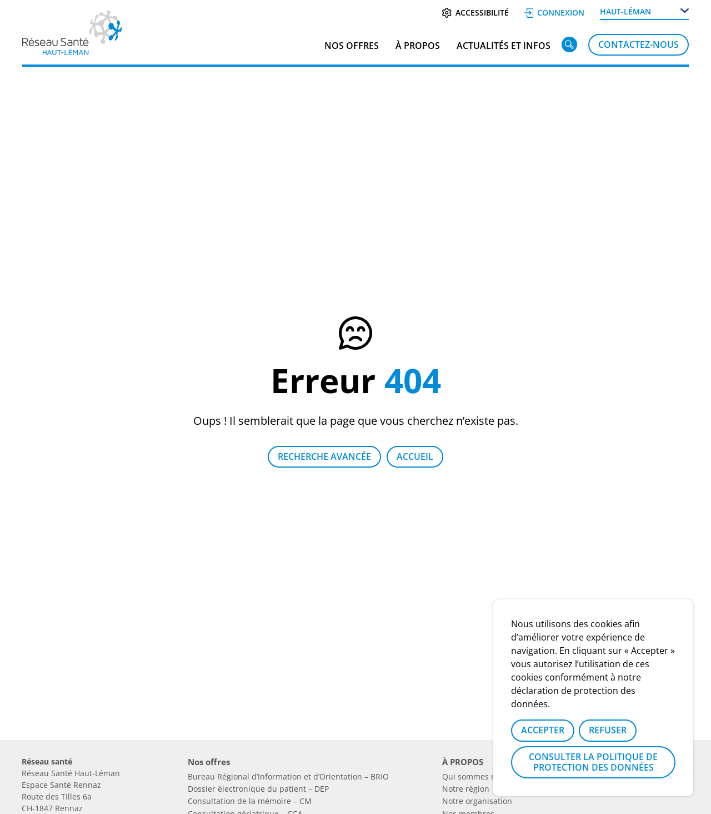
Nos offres (351, 45)
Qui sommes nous (475, 776)
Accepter (542, 730)
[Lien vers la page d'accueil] (72, 50)
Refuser (608, 730)
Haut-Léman (625, 11)
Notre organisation (477, 801)
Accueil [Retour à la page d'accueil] (415, 456)
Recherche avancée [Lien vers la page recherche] (324, 456)
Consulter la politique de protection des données (593, 762)
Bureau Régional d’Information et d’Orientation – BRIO (288, 776)
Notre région (465, 788)
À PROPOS (417, 45)
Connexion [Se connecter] (554, 12)
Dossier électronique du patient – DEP (258, 788)
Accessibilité (475, 12)
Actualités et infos (503, 45)
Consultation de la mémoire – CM (250, 801)
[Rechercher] (569, 47)
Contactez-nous (638, 44)
